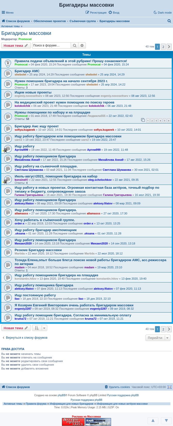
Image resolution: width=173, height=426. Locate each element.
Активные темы (10, 26)
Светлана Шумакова (29, 169)
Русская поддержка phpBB (123, 395)
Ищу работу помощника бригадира (44, 285)
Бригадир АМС (27, 71)
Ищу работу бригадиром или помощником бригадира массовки (68, 136)
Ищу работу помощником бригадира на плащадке (56, 275)
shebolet (20, 74)
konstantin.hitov (26, 278)
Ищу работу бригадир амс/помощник (46, 230)
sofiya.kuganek (25, 129)
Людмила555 (96, 115)
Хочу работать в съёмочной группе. (45, 220)
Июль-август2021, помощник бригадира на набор (56, 176)
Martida (20, 253)
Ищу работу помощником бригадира (45, 156)
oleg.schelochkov (100, 179)
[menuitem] (113, 13)
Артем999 (21, 149)
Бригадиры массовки (26, 33)
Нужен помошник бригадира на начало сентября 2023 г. (61, 81)
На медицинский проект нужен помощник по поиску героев (64, 102)
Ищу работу (24, 146)
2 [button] (163, 46)
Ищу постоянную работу (35, 295)
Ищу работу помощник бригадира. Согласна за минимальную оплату (73, 315)
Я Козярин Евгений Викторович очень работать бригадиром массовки (74, 305)
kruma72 (20, 318)
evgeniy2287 (23, 308)
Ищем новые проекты (33, 92)
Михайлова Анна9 (27, 159)
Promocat (25, 39)
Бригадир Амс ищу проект (37, 126)
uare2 (18, 139)
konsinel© (21, 179)
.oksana (20, 233)
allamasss (21, 213)
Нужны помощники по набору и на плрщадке (52, 112)
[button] (126, 12)
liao (17, 298)
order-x (19, 223)
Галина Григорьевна (29, 194)
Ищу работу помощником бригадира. (46, 210)
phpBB (62, 395)
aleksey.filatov (24, 203)
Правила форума (36, 403)
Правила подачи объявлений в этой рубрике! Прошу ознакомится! (71, 61)
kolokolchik (22, 105)
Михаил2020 (23, 243)
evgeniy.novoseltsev (28, 95)
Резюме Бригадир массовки (38, 250)
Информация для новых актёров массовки (122, 403)
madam (20, 267)
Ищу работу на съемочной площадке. (46, 166)
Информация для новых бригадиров (71, 403)
